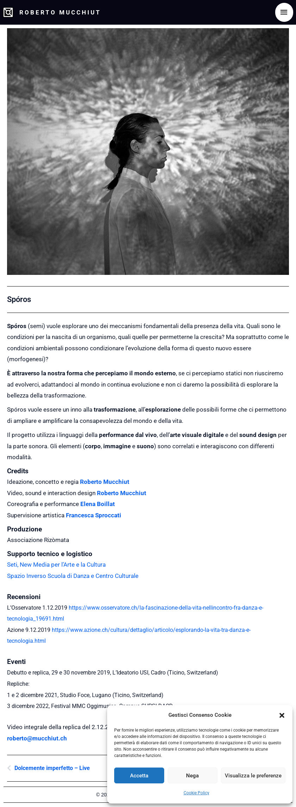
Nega (192, 775)
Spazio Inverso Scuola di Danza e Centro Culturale (72, 575)
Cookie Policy (196, 792)
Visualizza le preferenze (253, 775)
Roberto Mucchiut (65, 12)
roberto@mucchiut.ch (37, 738)
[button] (281, 715)
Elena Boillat (97, 503)
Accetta (139, 775)
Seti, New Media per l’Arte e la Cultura (56, 564)
